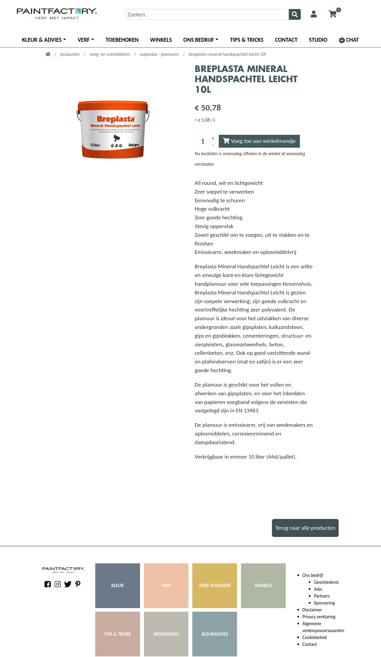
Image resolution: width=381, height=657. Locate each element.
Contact (286, 39)
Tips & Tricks (247, 39)
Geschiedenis (326, 582)
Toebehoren (122, 39)
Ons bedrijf (198, 39)
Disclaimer (312, 610)
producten (70, 54)
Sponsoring (324, 603)
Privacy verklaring (319, 616)
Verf (84, 39)
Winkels (161, 39)
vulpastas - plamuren (160, 54)
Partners (322, 596)
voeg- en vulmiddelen (110, 54)
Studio (318, 39)
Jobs (318, 589)
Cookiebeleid (315, 637)
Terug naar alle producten (305, 527)
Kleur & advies (42, 39)
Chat (349, 39)
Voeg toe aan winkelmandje (259, 140)
